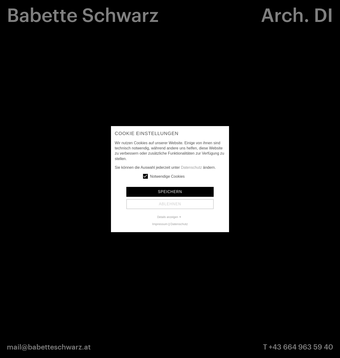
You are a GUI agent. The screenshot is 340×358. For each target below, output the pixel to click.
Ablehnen (170, 204)
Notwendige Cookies (164, 176)
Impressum (160, 224)
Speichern (170, 192)
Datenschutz (191, 167)
